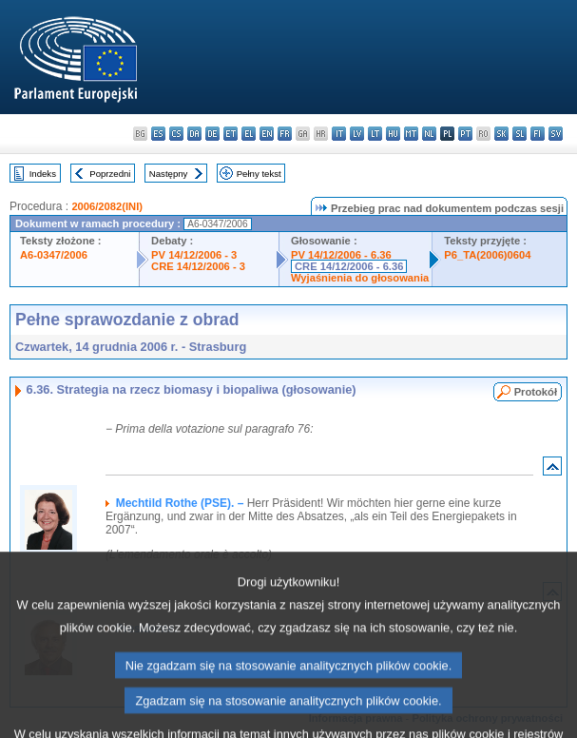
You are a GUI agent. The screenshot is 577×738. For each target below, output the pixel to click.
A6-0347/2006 (53, 255)
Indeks (42, 173)
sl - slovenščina (519, 133)
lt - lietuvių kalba (375, 133)
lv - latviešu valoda (357, 133)
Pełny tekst (259, 173)
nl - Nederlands (429, 133)
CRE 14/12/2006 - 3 (198, 266)
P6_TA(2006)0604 (487, 255)
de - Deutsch (212, 133)
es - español (158, 133)
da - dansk (194, 133)
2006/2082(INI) (107, 206)
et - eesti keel (230, 133)
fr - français (285, 133)
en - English (267, 133)
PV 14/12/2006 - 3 (194, 255)
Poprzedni (109, 173)
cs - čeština (176, 133)
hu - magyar (393, 133)
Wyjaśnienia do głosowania (360, 277)
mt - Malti (411, 133)
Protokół (535, 392)
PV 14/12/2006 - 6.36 (341, 255)
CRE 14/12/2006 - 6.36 (349, 266)
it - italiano (339, 133)
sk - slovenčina (501, 133)
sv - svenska (555, 133)
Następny (168, 173)
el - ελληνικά (248, 133)
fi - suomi (537, 133)
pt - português (465, 133)
